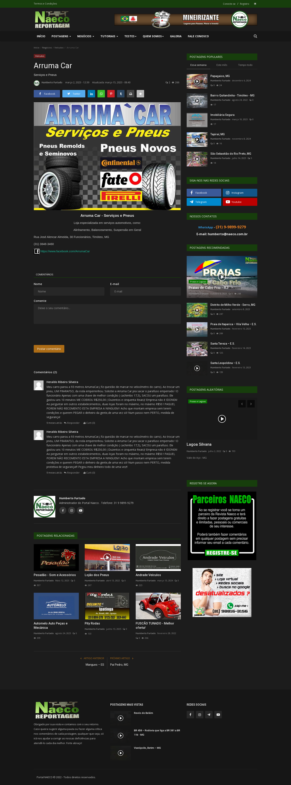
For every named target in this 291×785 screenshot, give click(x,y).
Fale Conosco (198, 36)
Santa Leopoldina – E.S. (225, 363)
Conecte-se (229, 3)
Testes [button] (130, 36)
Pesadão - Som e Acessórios (55, 575)
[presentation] (63, 334)
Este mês (221, 65)
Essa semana (198, 65)
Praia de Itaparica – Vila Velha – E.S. (233, 324)
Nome (38, 284)
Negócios (47, 47)
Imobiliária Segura (222, 114)
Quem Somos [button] (153, 36)
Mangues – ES (95, 664)
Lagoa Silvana (199, 444)
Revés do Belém (143, 712)
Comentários (47, 274)
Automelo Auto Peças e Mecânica (50, 626)
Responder (73, 423)
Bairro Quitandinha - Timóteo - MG (232, 95)
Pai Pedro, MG (119, 664)
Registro (244, 3)
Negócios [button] (85, 36)
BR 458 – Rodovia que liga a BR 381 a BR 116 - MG (157, 732)
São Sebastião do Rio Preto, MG (230, 153)
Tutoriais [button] (109, 36)
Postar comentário (49, 349)
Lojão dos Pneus (97, 575)
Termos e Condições (45, 3)
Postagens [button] (61, 36)
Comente (40, 301)
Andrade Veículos (148, 575)
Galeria (176, 36)
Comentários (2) (45, 372)
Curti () (91, 423)
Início (41, 36)
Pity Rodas (92, 623)
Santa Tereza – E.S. (222, 343)
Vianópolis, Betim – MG (147, 747)
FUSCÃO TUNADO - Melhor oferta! (155, 626)
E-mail (114, 284)
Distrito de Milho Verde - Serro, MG (232, 304)
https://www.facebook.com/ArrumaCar (65, 251)
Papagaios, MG (220, 76)
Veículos (59, 47)
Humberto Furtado (48, 83)
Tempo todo (245, 65)
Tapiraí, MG (217, 134)
